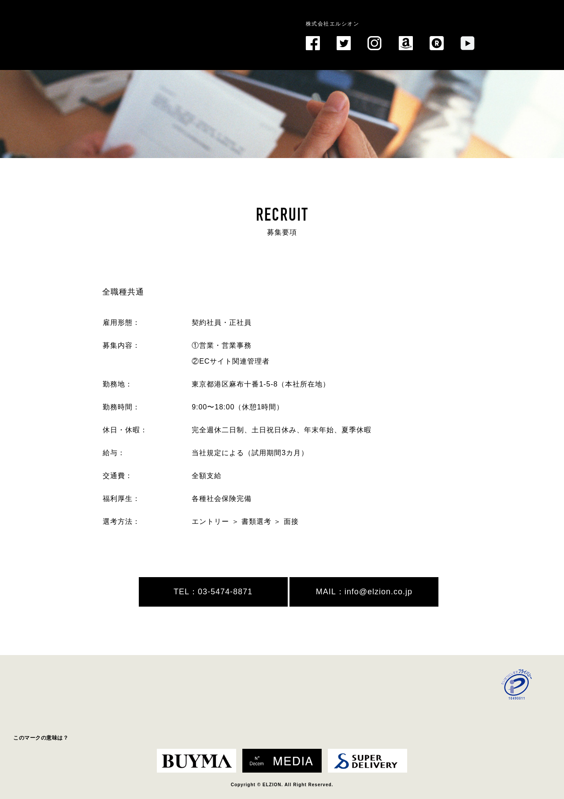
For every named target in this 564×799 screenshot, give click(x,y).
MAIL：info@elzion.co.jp (364, 591)
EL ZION (117, 24)
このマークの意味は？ (40, 738)
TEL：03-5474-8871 (213, 591)
